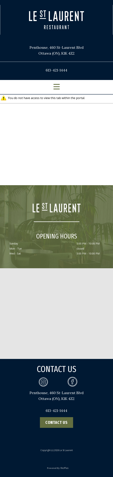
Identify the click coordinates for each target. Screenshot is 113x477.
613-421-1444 (56, 70)
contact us (56, 422)
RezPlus (64, 468)
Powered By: (54, 468)
